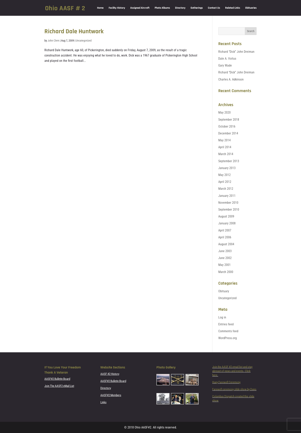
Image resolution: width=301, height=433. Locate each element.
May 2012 (224, 175)
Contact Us (214, 8)
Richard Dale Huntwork (74, 31)
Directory (180, 8)
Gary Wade (225, 65)
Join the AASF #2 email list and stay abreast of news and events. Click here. (232, 371)
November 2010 (228, 202)
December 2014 (228, 133)
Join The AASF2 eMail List (59, 386)
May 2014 (224, 140)
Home (100, 8)
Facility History (117, 8)
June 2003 (225, 251)
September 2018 (228, 119)
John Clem (53, 40)
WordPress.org (227, 338)
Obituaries (251, 8)
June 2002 (225, 258)
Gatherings (197, 8)
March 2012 (225, 189)
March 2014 (225, 154)
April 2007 (224, 230)
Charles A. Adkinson (231, 79)
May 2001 (224, 265)
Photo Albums (162, 8)
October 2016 (226, 126)
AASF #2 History (109, 374)
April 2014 (224, 147)
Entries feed (226, 324)
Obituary (223, 291)
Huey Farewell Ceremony (226, 382)
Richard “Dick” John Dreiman (236, 52)
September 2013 (228, 161)
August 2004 (226, 244)
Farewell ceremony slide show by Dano (234, 389)
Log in (222, 317)
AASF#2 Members (110, 395)
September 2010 (228, 209)
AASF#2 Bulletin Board (57, 379)
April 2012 (224, 182)
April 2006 (224, 237)
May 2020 (224, 112)
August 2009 (226, 216)
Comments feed (228, 331)
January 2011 (227, 196)
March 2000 (225, 272)
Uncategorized (84, 40)
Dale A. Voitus (227, 58)
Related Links (232, 8)
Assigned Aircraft (140, 8)
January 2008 (227, 223)
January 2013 (227, 168)
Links (103, 402)
